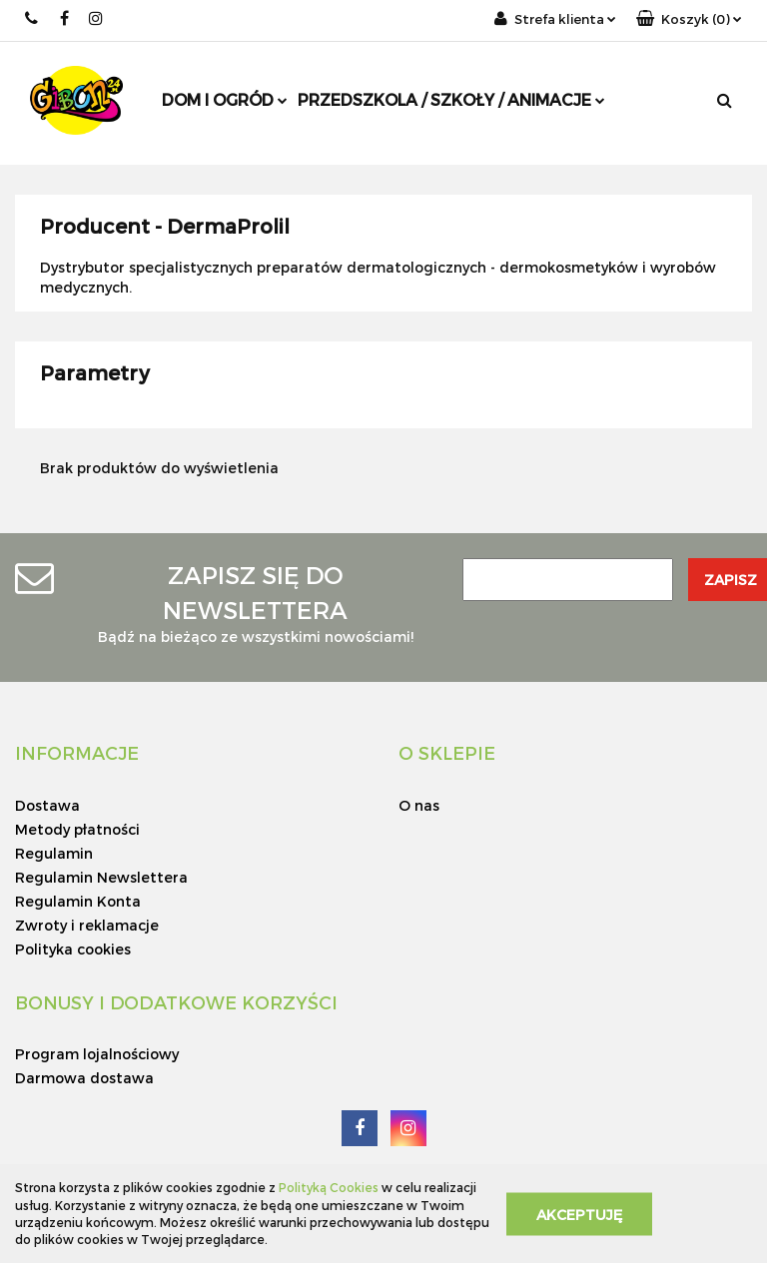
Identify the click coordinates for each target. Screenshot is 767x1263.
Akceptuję (579, 1213)
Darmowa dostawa (84, 1077)
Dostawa (47, 805)
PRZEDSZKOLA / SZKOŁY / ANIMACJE (451, 99)
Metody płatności (77, 829)
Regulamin (54, 853)
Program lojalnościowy (97, 1053)
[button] (689, 19)
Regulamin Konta (78, 901)
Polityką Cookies (329, 1187)
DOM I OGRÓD (225, 99)
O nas (418, 805)
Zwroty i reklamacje (87, 925)
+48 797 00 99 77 (32, 18)
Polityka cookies (73, 949)
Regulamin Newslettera (101, 877)
